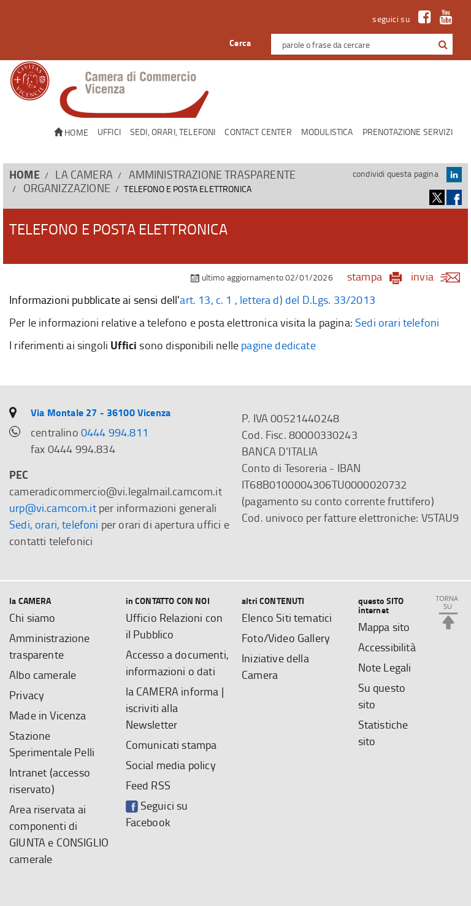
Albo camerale (42, 674)
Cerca (240, 42)
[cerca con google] (442, 44)
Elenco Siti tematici (287, 617)
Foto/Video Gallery (286, 637)
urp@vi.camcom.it (52, 507)
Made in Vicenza (47, 715)
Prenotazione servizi (407, 131)
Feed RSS (148, 785)
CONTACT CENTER (257, 131)
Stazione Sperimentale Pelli (51, 743)
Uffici (109, 131)
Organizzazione (66, 187)
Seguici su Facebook (157, 813)
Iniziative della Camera (275, 666)
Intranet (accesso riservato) (49, 780)
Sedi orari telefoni (397, 322)
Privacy (26, 694)
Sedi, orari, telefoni (173, 131)
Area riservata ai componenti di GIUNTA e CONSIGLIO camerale (59, 834)
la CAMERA (84, 174)
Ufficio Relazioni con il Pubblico (174, 625)
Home (71, 132)
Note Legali (385, 667)
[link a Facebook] (421, 19)
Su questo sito (382, 695)
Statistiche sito (383, 732)
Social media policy (171, 764)
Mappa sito (384, 626)
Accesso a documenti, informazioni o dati (177, 662)
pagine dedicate (278, 345)
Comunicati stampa (171, 744)
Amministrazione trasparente (212, 174)
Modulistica (327, 131)
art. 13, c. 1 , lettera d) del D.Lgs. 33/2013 (277, 299)
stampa (364, 276)
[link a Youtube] (443, 19)
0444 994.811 (114, 432)
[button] (443, 44)
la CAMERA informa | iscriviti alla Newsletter (175, 708)
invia (439, 276)
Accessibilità (387, 647)
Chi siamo (32, 617)
